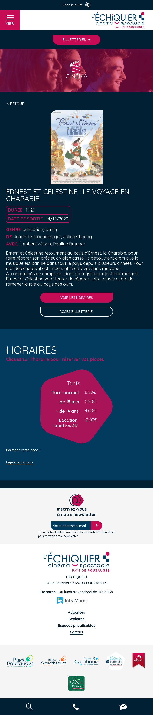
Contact (76, 632)
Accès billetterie (76, 311)
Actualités (76, 612)
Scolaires (77, 619)
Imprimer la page (19, 462)
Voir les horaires (76, 297)
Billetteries (76, 39)
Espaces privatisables (76, 625)
